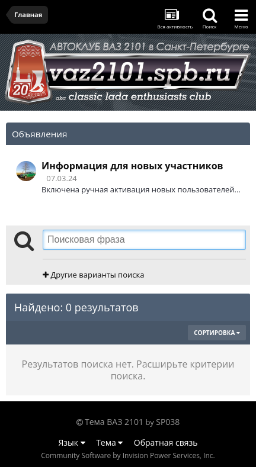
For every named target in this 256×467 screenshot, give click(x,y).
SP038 (168, 421)
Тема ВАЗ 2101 (114, 421)
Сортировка (217, 332)
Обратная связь (166, 442)
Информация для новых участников (132, 165)
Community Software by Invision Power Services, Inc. (128, 455)
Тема (109, 442)
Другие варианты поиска (93, 274)
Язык (72, 442)
